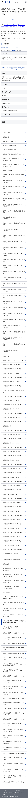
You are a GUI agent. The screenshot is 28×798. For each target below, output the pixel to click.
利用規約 (11, 792)
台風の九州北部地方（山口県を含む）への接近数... (13, 670)
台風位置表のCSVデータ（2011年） (12, 464)
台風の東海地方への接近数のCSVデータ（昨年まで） (13, 713)
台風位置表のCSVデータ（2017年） (12, 413)
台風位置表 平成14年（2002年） (12, 536)
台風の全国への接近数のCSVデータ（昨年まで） (13, 603)
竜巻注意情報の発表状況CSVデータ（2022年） (12, 181)
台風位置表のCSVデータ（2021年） (12, 377)
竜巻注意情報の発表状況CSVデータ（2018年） (12, 230)
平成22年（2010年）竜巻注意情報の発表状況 (14, 320)
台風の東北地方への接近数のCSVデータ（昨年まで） (13, 758)
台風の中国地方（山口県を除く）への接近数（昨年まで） (13, 687)
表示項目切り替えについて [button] (9, 47)
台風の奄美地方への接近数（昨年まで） (13, 643)
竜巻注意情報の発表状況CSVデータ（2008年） (12, 351)
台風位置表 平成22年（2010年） (12, 468)
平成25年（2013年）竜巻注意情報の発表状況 (14, 284)
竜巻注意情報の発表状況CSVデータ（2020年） (12, 205)
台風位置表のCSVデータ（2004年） (12, 524)
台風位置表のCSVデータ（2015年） (12, 430)
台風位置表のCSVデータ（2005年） (12, 515)
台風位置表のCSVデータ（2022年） (12, 369)
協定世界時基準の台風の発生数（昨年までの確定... (13, 569)
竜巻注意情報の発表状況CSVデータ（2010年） (12, 326)
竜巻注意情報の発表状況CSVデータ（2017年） (12, 242)
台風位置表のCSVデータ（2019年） (12, 396)
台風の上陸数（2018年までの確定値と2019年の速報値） (13, 776)
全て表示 (19, 50)
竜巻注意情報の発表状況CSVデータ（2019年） (12, 217)
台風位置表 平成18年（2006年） (12, 502)
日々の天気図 (6, 132)
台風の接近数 (6, 592)
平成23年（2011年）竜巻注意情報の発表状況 (14, 308)
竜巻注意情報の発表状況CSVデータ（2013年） (12, 290)
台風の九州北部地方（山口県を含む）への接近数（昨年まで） (13, 664)
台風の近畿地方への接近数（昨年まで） (13, 698)
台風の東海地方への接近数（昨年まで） (13, 708)
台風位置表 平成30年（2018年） (12, 400)
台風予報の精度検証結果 (9, 149)
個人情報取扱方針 (19, 792)
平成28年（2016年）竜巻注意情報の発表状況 (14, 248)
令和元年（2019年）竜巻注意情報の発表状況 (14, 211)
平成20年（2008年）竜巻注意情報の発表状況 (14, 344)
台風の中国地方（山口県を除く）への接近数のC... (13, 693)
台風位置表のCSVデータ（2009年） (12, 481)
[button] (26, 2)
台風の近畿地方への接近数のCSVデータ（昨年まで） (13, 703)
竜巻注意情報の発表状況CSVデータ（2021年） (12, 193)
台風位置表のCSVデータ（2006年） (12, 507)
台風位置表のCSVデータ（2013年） (12, 447)
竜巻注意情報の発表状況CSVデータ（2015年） (12, 266)
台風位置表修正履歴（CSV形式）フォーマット (13, 554)
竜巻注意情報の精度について (10, 170)
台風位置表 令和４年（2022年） (12, 364)
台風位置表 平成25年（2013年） (12, 443)
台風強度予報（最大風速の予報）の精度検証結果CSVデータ (13, 165)
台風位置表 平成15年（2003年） (12, 528)
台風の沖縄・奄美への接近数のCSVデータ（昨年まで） (13, 627)
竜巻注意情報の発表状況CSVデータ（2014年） (12, 278)
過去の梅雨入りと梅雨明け (10, 141)
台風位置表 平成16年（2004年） (12, 519)
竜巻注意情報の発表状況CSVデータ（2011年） (12, 314)
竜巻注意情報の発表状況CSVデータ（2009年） (12, 338)
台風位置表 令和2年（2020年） (12, 381)
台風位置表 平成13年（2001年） (12, 545)
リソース (14, 19)
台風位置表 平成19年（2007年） (12, 494)
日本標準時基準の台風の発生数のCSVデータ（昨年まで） (13, 587)
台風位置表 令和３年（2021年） (12, 373)
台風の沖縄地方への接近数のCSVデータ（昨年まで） (13, 638)
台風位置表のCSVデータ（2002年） (12, 541)
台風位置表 (6, 356)
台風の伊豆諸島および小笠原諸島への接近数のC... (13, 736)
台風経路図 (6, 137)
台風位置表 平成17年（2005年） (12, 511)
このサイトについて (9, 790)
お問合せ (5, 794)
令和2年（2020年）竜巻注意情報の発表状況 (13, 199)
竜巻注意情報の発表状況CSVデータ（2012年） (12, 302)
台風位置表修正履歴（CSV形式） (12, 559)
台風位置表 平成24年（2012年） (12, 451)
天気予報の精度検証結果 (9, 145)
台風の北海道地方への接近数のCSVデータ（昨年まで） (13, 770)
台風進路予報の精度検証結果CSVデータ (13, 154)
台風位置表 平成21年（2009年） (12, 477)
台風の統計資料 (7, 564)
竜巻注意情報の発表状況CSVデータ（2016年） (12, 254)
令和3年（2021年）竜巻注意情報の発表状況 (13, 187)
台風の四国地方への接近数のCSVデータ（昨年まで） (13, 681)
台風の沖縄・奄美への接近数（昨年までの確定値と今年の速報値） (13, 621)
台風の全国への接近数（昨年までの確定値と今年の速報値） (13, 597)
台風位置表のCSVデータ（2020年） (12, 386)
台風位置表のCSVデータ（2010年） (12, 472)
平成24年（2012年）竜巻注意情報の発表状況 (14, 296)
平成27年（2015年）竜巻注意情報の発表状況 (14, 260)
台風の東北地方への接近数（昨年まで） (13, 753)
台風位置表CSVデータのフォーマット (13, 360)
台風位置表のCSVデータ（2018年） (12, 404)
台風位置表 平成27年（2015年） (12, 426)
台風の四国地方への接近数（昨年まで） (13, 676)
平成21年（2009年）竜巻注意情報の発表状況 (14, 332)
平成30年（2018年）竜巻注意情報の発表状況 (14, 224)
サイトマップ (21, 794)
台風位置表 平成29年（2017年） (12, 409)
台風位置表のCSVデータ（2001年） (12, 549)
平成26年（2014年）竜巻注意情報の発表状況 (14, 272)
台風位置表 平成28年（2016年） (12, 417)
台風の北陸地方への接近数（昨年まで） (13, 719)
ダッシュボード (13, 794)
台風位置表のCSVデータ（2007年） (12, 498)
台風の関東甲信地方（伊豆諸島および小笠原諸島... (13, 742)
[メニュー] (2, 2)
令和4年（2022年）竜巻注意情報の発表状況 (13, 175)
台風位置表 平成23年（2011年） (12, 460)
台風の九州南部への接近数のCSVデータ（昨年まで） (13, 658)
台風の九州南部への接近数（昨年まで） (13, 653)
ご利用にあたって (19, 790)
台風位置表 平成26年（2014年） (12, 434)
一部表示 (14, 50)
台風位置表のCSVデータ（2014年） (12, 438)
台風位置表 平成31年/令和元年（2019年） (13, 391)
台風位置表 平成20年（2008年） (12, 485)
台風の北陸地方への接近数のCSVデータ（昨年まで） (13, 724)
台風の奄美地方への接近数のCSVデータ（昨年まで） (13, 648)
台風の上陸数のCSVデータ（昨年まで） (13, 782)
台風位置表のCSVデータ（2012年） (12, 455)
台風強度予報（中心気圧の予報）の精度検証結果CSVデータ (13, 159)
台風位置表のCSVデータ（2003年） (12, 532)
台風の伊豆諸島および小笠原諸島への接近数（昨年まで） (13, 730)
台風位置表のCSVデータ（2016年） (12, 421)
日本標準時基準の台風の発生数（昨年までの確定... (13, 581)
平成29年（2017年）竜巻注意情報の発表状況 (14, 236)
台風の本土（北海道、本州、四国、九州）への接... (13, 609)
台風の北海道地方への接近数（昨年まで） (13, 764)
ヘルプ (6, 792)
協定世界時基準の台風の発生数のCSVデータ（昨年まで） (13, 575)
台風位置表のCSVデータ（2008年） (12, 490)
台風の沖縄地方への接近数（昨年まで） (13, 633)
